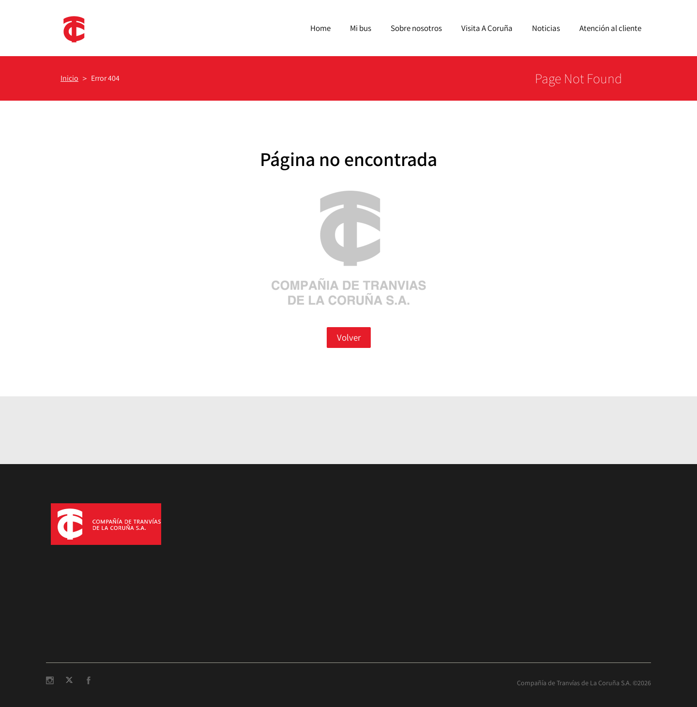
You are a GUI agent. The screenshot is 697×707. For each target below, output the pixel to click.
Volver (349, 337)
